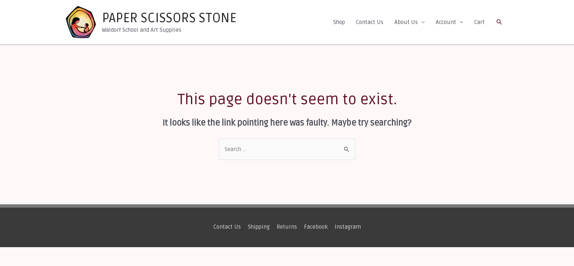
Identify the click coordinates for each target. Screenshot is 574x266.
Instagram (348, 227)
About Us (406, 22)
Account (446, 22)
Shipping (259, 227)
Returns (287, 227)
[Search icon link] (499, 22)
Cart (479, 22)
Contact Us (369, 22)
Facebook (316, 227)
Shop (339, 22)
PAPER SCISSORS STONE (169, 18)
